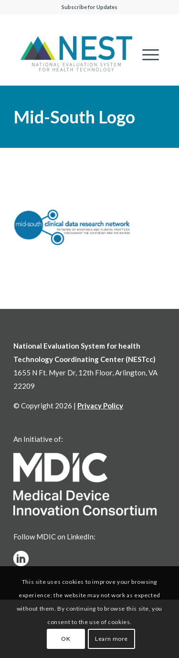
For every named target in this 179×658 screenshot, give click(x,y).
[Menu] (146, 54)
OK (65, 638)
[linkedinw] (21, 558)
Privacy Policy (100, 405)
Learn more (111, 638)
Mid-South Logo (74, 116)
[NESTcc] (76, 54)
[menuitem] (146, 54)
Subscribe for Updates (89, 7)
